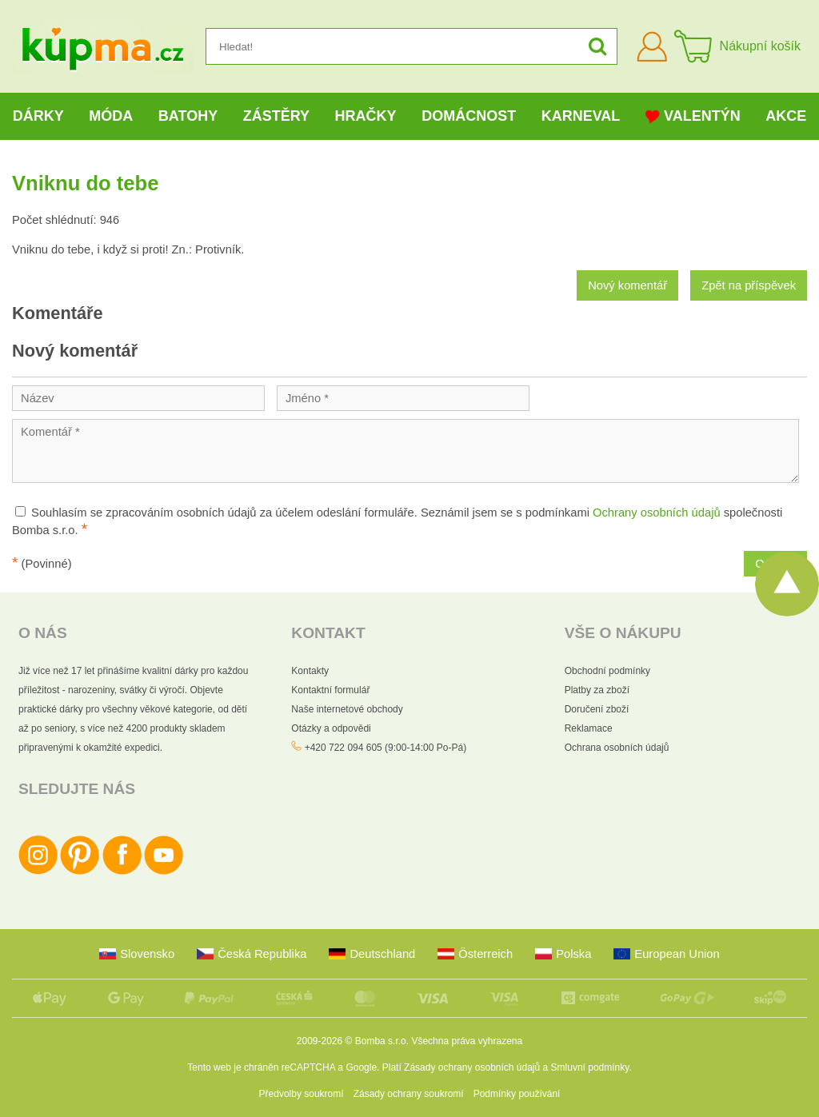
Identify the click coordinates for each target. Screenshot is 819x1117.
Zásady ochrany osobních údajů (472, 1067)
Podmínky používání (517, 1093)
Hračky (366, 116)
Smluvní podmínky (590, 1067)
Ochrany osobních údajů (657, 512)
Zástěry (276, 116)
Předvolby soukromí (301, 1093)
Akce (785, 116)
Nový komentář (627, 285)
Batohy (188, 116)
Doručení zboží (597, 709)
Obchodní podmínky (607, 670)
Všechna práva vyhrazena (466, 1041)
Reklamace (589, 728)
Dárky (38, 116)
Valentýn (693, 116)
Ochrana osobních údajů (617, 747)
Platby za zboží (597, 690)
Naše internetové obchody (346, 709)
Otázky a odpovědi (330, 728)
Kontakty (310, 670)
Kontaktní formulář (330, 690)
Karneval (581, 116)
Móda (111, 116)
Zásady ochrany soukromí (409, 1093)
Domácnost (468, 116)
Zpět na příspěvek (748, 285)
